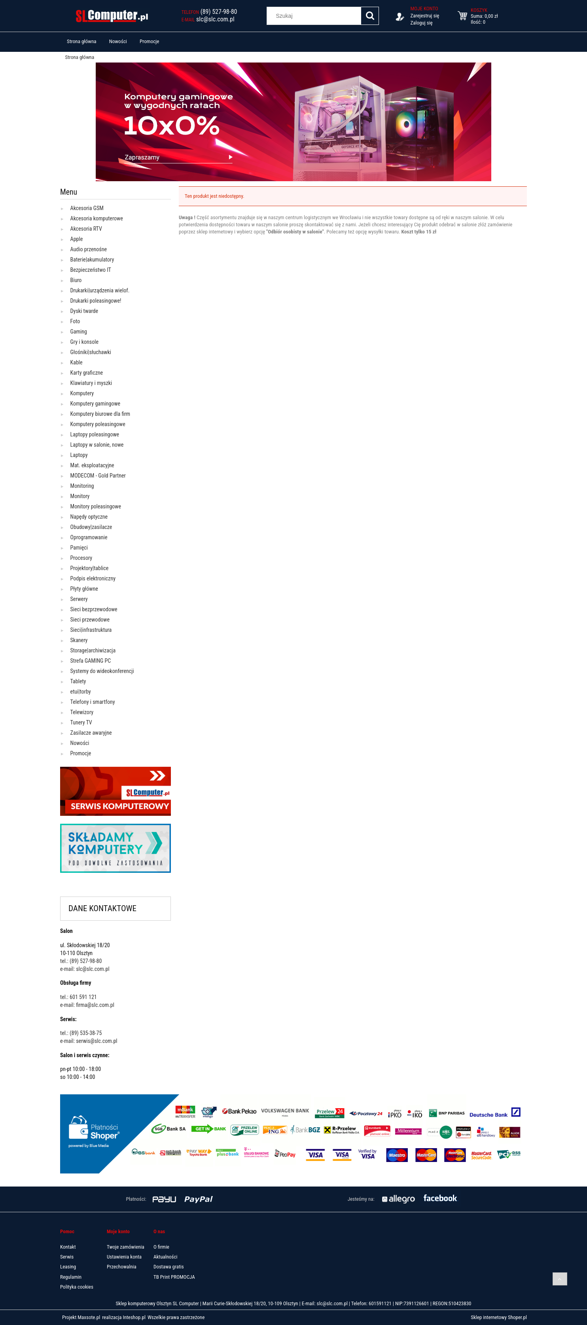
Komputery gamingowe (95, 403)
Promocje (80, 753)
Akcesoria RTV (86, 229)
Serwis (67, 1257)
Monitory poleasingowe (95, 506)
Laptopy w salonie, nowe (97, 445)
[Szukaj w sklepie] (315, 16)
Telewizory (82, 712)
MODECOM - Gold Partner (98, 475)
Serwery (79, 599)
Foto (75, 321)
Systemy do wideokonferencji (102, 671)
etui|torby (80, 691)
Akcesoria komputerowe (96, 218)
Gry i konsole (84, 342)
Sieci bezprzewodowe (93, 609)
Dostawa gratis (168, 1267)
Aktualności (165, 1257)
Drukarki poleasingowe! (95, 301)
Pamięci (79, 547)
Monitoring (82, 486)
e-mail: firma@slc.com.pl (87, 1005)
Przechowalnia (121, 1267)
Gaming (78, 331)
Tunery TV (81, 722)
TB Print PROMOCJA (174, 1277)
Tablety (78, 681)
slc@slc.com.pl (331, 1303)
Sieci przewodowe (90, 619)
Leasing (68, 1267)
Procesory (81, 558)
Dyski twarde (84, 311)
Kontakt (68, 1247)
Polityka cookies (76, 1287)
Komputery (82, 393)
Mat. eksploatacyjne (92, 465)
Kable (76, 362)
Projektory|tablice (89, 568)
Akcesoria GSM (87, 208)
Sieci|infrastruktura (91, 630)
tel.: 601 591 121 (78, 997)
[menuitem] (81, 41)
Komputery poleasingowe (97, 424)
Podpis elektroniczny (93, 578)
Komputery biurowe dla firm (100, 414)
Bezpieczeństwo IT (90, 270)
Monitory (80, 496)
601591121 (380, 1303)
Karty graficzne (86, 373)
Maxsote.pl (89, 1317)
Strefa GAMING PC (90, 661)
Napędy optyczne (89, 517)
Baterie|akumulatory (92, 259)
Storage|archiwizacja (93, 650)
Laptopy (79, 455)
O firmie (161, 1247)
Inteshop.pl (133, 1317)
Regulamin (70, 1277)
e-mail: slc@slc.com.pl (85, 969)
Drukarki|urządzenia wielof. (100, 290)
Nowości (79, 743)
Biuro (76, 280)
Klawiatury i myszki (91, 383)
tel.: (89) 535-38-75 (81, 1033)
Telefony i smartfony (92, 702)
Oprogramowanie (89, 537)
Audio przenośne (88, 249)
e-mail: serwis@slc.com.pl (88, 1041)
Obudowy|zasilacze (91, 527)
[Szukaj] (370, 16)
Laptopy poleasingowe (94, 434)
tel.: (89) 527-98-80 (81, 961)
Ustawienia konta (124, 1257)
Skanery (79, 640)
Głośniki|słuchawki (90, 352)
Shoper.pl (517, 1317)
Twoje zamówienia (125, 1247)
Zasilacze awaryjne (91, 733)
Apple (76, 239)
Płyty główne (84, 589)
